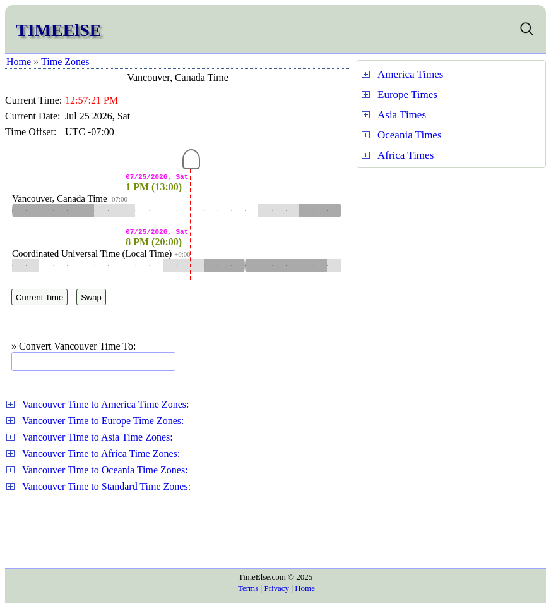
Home (18, 61)
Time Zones (65, 61)
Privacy (276, 588)
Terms (248, 588)
